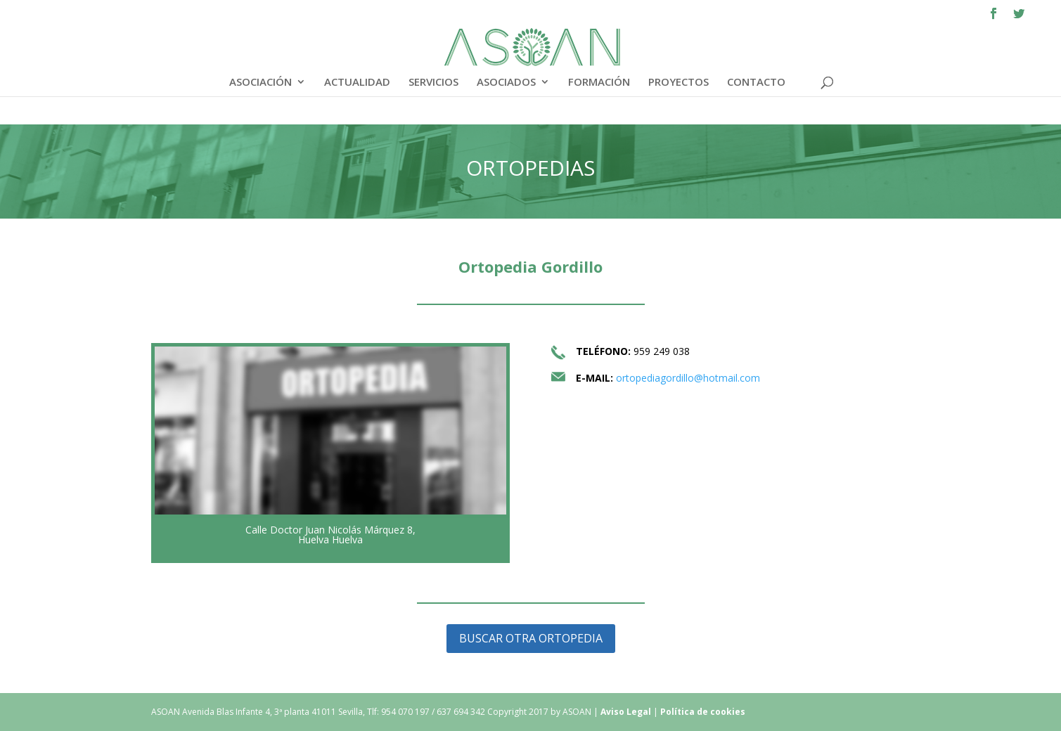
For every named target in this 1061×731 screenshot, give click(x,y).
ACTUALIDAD (357, 83)
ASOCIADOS (506, 83)
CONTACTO (756, 83)
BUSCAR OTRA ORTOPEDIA (531, 638)
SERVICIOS (433, 83)
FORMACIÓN (599, 83)
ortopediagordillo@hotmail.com (688, 377)
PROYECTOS (678, 83)
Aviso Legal (626, 712)
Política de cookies (702, 712)
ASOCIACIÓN (260, 83)
